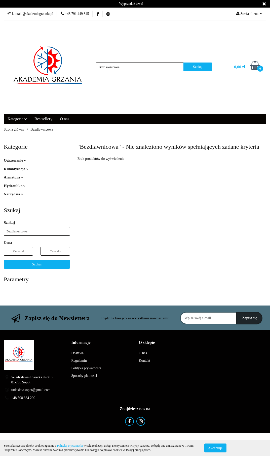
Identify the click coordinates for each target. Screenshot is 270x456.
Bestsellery (43, 119)
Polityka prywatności (86, 368)
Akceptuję (215, 448)
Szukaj (37, 264)
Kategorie (17, 119)
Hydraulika (14, 186)
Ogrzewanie (15, 160)
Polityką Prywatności (70, 445)
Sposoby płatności (84, 376)
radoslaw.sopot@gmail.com (31, 390)
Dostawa (77, 353)
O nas (64, 119)
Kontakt (144, 360)
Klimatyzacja (16, 169)
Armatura (13, 177)
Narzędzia (13, 194)
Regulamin (79, 360)
